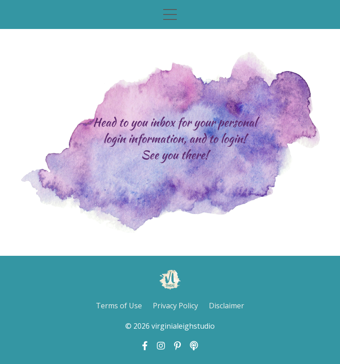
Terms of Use (119, 306)
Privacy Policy (175, 306)
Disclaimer (226, 306)
